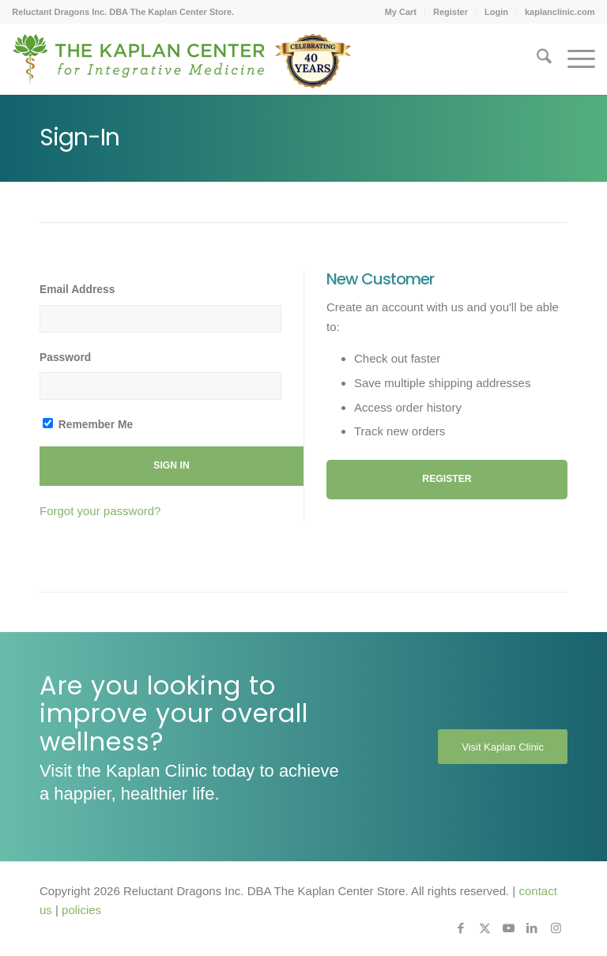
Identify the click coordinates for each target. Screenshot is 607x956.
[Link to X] (484, 928)
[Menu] (573, 59)
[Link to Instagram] (555, 928)
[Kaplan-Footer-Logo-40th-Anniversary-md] (182, 64)
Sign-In (79, 137)
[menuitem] (401, 12)
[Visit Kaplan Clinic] (502, 746)
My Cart (401, 12)
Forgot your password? (100, 511)
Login (496, 12)
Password (65, 357)
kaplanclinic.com (560, 12)
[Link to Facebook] (461, 928)
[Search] (536, 59)
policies (81, 909)
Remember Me (88, 424)
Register (450, 12)
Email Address (77, 289)
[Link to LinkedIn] (532, 928)
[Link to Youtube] (508, 928)
